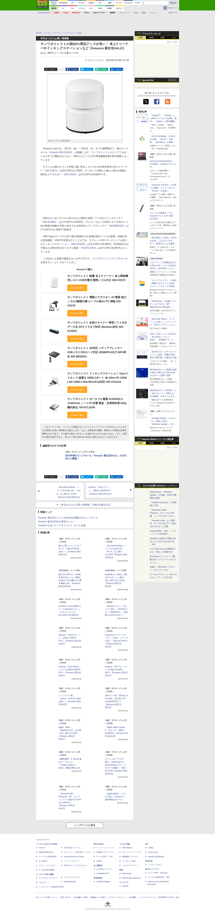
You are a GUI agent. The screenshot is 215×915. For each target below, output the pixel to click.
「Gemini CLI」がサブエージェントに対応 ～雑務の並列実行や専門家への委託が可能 (163, 354)
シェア (74, 69)
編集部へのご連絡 (98, 897)
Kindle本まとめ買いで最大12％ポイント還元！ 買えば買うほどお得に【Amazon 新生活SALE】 (116, 580)
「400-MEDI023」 (116, 226)
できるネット (44, 882)
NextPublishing (70, 882)
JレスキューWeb (129, 861)
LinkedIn (118, 69)
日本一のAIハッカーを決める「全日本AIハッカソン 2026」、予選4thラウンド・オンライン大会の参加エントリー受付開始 (163, 340)
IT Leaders (43, 861)
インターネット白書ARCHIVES (51, 887)
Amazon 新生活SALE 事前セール (55, 521)
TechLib (125, 886)
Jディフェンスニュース (131, 852)
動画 (143, 13)
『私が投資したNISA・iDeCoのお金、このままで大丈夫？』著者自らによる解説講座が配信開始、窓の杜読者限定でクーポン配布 (163, 243)
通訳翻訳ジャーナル (130, 857)
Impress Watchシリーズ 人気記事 (158, 439)
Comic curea (153, 852)
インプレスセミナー (72, 861)
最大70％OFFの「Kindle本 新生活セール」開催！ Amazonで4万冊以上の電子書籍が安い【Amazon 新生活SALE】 (70, 580)
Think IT (42, 848)
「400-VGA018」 (78, 244)
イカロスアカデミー (130, 865)
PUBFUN (149, 861)
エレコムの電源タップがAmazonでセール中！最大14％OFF (162, 216)
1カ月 (173, 38)
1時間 (140, 38)
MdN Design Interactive (131, 878)
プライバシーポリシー (117, 897)
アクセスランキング (151, 33)
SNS (136, 13)
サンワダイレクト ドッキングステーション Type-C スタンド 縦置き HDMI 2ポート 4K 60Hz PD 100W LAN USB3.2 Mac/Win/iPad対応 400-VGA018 (97, 377)
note (103, 69)
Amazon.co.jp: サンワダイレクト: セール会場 (62, 525)
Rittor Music (99, 844)
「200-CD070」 (51, 170)
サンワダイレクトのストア (105, 152)
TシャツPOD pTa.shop (157, 873)
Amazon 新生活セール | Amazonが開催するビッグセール (68, 517)
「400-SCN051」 (49, 222)
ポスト (52, 69)
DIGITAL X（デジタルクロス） (76, 865)
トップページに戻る (84, 825)
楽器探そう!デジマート (106, 852)
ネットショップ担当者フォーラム (77, 852)
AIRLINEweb (127, 848)
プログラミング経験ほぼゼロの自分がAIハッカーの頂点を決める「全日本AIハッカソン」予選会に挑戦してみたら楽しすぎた (163, 268)
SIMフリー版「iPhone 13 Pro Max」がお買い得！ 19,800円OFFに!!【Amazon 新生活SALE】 (116, 701)
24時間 (151, 38)
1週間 (162, 38)
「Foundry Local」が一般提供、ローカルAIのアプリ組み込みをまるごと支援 (163, 523)
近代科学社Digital (103, 882)
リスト (61, 69)
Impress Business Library (74, 857)
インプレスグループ (147, 897)
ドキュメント (124, 13)
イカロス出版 (124, 844)
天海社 (150, 848)
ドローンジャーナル (47, 865)
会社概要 (132, 897)
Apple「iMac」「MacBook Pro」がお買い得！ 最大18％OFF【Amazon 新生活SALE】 (69, 733)
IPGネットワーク (152, 869)
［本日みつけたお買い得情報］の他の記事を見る (85, 504)
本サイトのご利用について (46, 897)
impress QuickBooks (156, 857)
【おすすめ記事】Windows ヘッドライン (160, 486)
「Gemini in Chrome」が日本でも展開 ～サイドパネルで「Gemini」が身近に (163, 188)
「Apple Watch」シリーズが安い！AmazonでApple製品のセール (116, 796)
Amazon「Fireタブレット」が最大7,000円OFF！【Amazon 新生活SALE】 (100, 490)
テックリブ (123, 882)
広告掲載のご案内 (81, 897)
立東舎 (99, 861)
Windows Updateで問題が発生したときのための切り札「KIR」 (163, 541)
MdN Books (126, 874)
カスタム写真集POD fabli (158, 877)
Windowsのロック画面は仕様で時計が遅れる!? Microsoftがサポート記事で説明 (163, 372)
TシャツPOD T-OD (105, 857)
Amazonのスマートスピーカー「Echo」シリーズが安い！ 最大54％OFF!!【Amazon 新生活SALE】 (116, 641)
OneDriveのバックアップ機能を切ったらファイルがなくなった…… (163, 559)
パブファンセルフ (155, 865)
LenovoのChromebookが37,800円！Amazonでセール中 (163, 164)
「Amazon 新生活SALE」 (61, 152)
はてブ (88, 69)
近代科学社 (98, 878)
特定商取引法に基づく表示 (168, 897)
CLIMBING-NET (103, 874)
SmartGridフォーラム (72, 848)
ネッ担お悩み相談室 (47, 870)
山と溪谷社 (98, 865)
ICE (146, 844)
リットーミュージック (105, 848)
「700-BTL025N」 (88, 248)
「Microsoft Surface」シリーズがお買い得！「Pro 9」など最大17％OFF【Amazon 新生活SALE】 (116, 551)
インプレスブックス (72, 877)
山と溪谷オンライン (104, 869)
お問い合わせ (65, 897)
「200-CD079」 (70, 174)
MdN (121, 870)
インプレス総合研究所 (48, 857)
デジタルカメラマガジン (48, 878)
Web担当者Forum (46, 852)
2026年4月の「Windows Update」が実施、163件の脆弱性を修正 (163, 495)
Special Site (148, 80)
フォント (153, 13)
